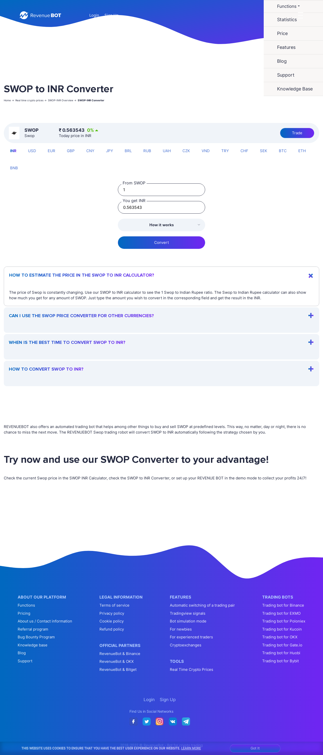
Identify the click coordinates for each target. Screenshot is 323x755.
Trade (297, 132)
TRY (225, 150)
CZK (186, 150)
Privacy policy (111, 613)
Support (25, 661)
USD (32, 150)
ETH (302, 150)
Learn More (191, 748)
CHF (244, 150)
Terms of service (114, 605)
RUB (147, 150)
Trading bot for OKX (280, 637)
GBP (71, 150)
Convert (161, 242)
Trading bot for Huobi (281, 652)
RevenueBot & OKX (116, 661)
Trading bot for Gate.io (282, 645)
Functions (26, 605)
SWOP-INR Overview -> (62, 100)
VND (206, 150)
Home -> (9, 100)
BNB (14, 168)
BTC (283, 150)
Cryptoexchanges (185, 645)
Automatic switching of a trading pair (202, 605)
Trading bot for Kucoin (282, 629)
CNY (90, 150)
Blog (22, 652)
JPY (109, 150)
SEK (263, 150)
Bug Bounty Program (36, 637)
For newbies (181, 629)
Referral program (33, 629)
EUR (51, 150)
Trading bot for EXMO (281, 613)
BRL (128, 150)
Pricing (24, 613)
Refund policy (111, 629)
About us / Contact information (45, 621)
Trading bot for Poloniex (283, 621)
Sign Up (111, 15)
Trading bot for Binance (283, 605)
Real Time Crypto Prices (191, 669)
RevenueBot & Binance (119, 653)
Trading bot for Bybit (280, 661)
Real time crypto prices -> (31, 100)
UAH (167, 150)
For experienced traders (191, 637)
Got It (255, 748)
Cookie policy (111, 621)
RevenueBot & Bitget (118, 669)
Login (94, 15)
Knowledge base (32, 645)
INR (13, 150)
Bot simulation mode (188, 621)
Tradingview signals (187, 613)
